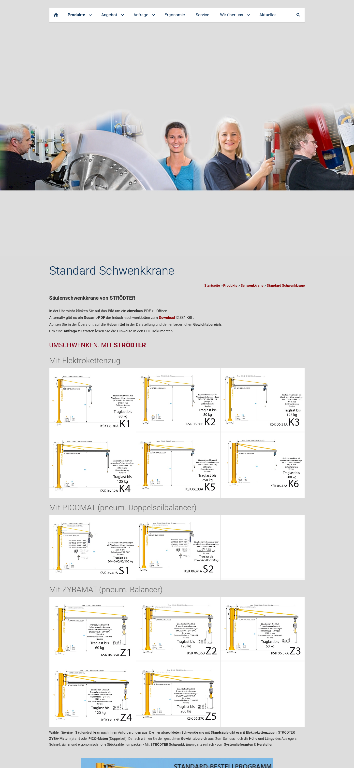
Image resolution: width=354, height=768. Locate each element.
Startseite (212, 285)
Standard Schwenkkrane (286, 285)
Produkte (230, 285)
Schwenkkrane (252, 285)
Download (167, 317)
